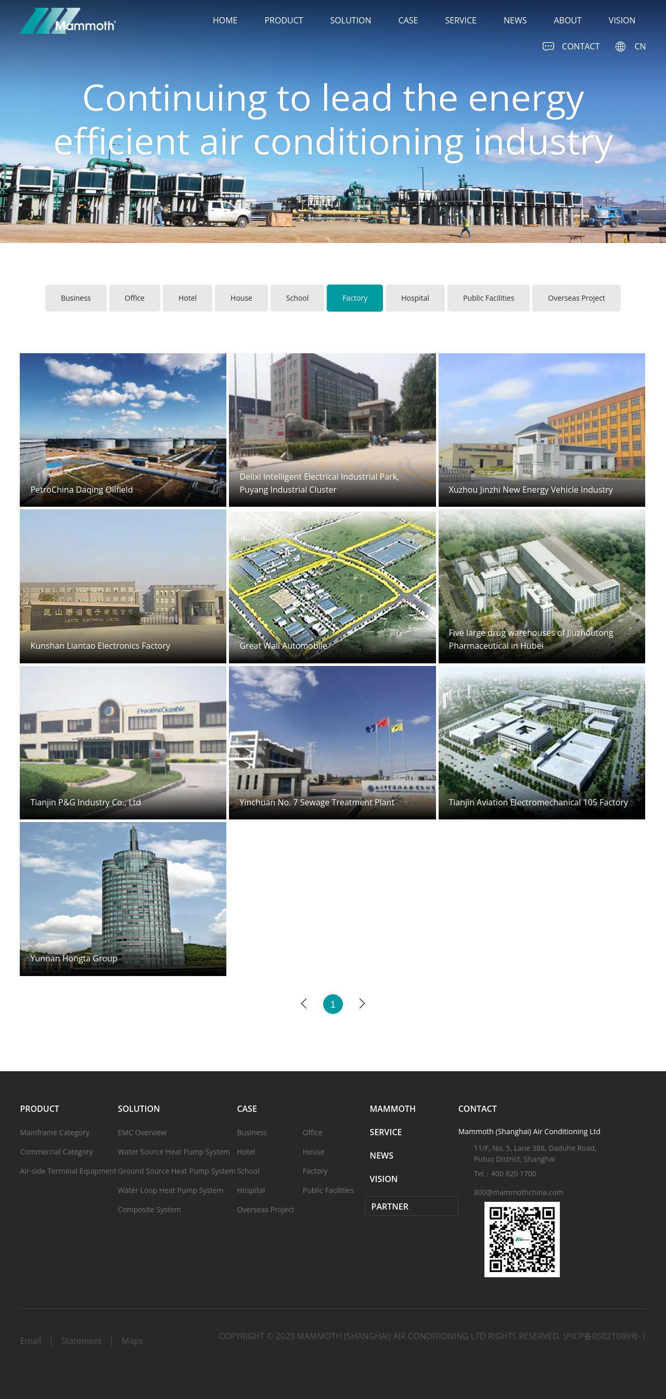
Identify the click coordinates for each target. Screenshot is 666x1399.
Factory (354, 298)
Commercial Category (56, 1152)
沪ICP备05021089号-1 (604, 1336)
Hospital (415, 298)
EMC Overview (142, 1132)
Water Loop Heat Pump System (171, 1190)
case (408, 20)
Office (135, 298)
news (515, 20)
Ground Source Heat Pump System (177, 1171)
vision (622, 20)
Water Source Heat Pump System (174, 1152)
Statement (81, 1340)
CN (630, 47)
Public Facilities (488, 298)
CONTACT (571, 47)
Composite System (149, 1209)
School (297, 298)
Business (76, 298)
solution (351, 20)
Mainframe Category (54, 1132)
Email (30, 1340)
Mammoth (393, 1108)
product (283, 20)
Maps (132, 1340)
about (567, 20)
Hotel (187, 298)
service (461, 20)
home (225, 20)
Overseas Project (576, 298)
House (241, 298)
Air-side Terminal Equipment (68, 1171)
